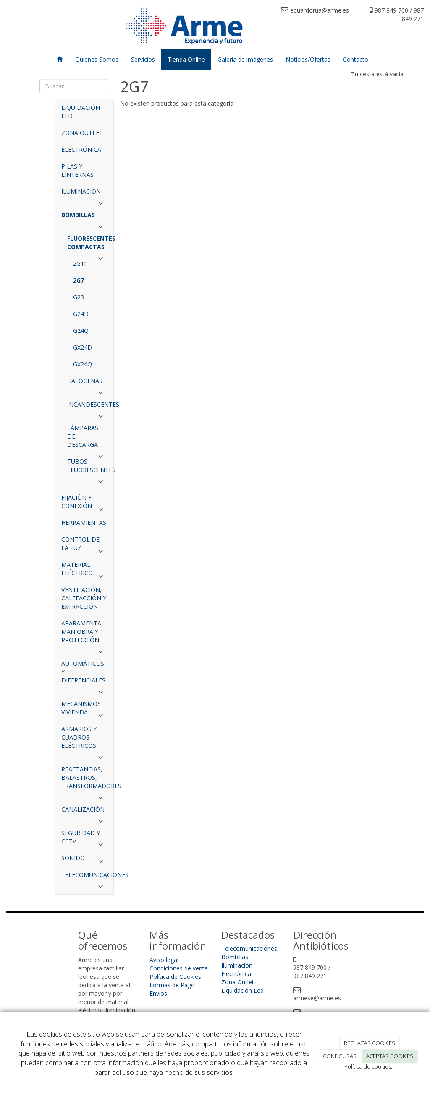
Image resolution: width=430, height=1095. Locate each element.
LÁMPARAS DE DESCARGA (87, 438)
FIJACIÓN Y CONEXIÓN (84, 503)
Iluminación (236, 965)
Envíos (158, 993)
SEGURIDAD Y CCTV (84, 839)
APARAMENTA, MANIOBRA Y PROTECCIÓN (84, 634)
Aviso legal (163, 960)
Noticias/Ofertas (308, 59)
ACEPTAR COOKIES (389, 1056)
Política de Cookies (175, 977)
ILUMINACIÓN (84, 193)
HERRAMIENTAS (83, 523)
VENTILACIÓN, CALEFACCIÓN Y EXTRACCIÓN (83, 598)
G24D (81, 314)
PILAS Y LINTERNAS (77, 170)
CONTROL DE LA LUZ (84, 545)
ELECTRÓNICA (81, 149)
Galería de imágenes (245, 59)
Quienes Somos (96, 59)
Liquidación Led (242, 990)
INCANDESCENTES (90, 406)
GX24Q (82, 364)
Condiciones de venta (178, 968)
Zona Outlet (237, 982)
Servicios (143, 59)
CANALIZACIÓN (84, 811)
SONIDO (84, 860)
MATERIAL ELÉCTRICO (84, 570)
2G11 (80, 263)
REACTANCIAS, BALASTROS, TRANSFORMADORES (87, 779)
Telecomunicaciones (249, 948)
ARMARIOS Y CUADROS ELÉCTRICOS (84, 739)
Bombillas (234, 957)
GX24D (82, 347)
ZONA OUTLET (82, 133)
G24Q (81, 331)
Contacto (355, 59)
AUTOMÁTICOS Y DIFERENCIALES (84, 674)
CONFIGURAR (340, 1056)
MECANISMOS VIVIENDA (84, 710)
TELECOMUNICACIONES (87, 877)
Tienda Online (186, 59)
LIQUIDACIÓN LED (80, 112)
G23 (78, 297)
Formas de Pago (172, 985)
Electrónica (236, 974)
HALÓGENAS (87, 383)
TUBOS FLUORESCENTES (90, 467)
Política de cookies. (368, 1066)
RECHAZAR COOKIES (369, 1043)
